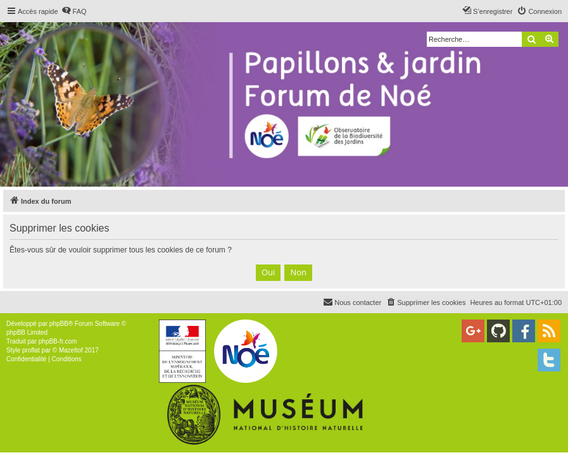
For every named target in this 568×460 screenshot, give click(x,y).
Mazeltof (71, 350)
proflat (31, 350)
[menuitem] (74, 11)
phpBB (58, 323)
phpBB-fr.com (58, 341)
